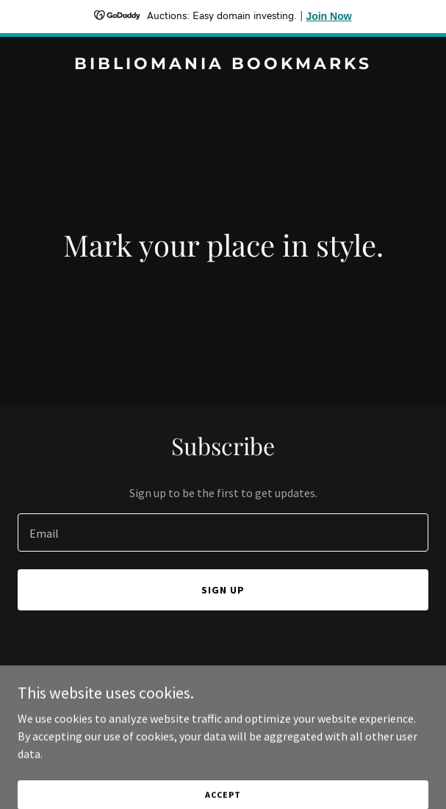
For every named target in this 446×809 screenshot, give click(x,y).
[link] (223, 64)
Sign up (223, 589)
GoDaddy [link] (251, 709)
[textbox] (223, 532)
